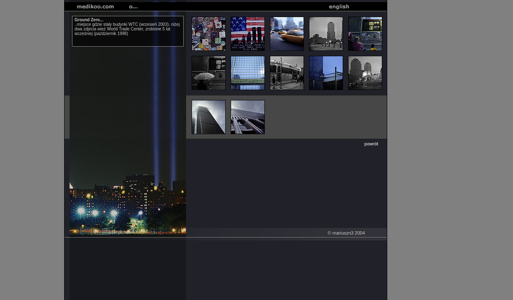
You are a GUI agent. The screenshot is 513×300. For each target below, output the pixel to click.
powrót (371, 144)
